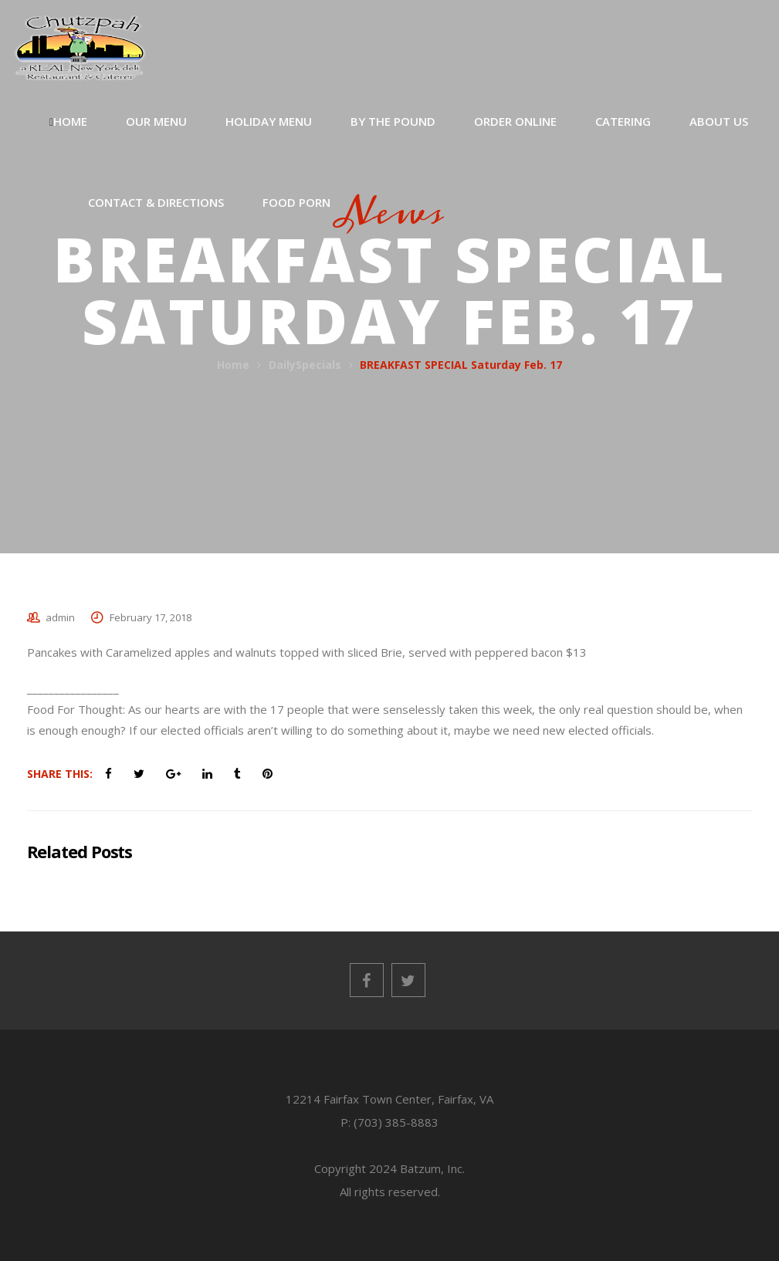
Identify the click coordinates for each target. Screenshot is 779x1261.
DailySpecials (305, 364)
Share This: (60, 773)
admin (60, 617)
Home (233, 364)
